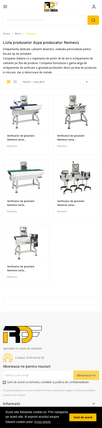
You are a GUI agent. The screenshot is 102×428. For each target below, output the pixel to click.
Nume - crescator (56, 82)
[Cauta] (51, 20)
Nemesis (12, 146)
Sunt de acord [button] (83, 417)
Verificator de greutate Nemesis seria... (20, 137)
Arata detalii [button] (42, 422)
